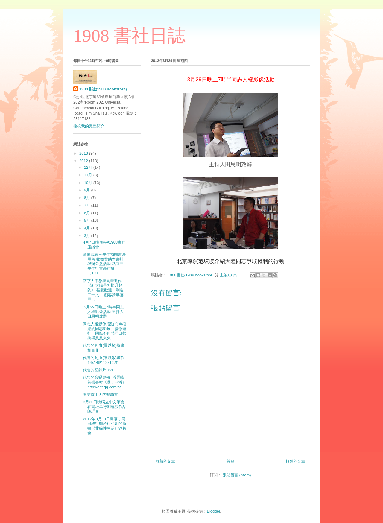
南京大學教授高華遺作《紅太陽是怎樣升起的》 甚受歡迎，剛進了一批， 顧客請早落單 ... (103, 290)
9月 (87, 190)
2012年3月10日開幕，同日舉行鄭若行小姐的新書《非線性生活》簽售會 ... (104, 426)
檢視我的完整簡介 (88, 126)
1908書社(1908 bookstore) (103, 89)
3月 (87, 235)
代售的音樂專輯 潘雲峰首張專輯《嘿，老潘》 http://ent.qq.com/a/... (104, 382)
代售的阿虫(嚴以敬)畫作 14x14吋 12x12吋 (103, 360)
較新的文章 (165, 461)
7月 (87, 205)
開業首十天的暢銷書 (101, 394)
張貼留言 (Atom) (237, 475)
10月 (88, 182)
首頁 (230, 461)
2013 (84, 153)
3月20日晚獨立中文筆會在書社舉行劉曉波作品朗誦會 (104, 406)
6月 (87, 213)
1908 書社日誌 (129, 35)
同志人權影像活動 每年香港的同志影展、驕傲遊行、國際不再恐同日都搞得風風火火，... (105, 331)
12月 (88, 167)
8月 (87, 197)
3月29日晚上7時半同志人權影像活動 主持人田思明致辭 (103, 312)
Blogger (213, 511)
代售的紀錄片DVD (99, 370)
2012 (84, 161)
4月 (87, 228)
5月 (87, 220)
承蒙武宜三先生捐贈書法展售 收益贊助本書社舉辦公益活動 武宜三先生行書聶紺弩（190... (104, 263)
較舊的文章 (295, 461)
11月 (88, 175)
